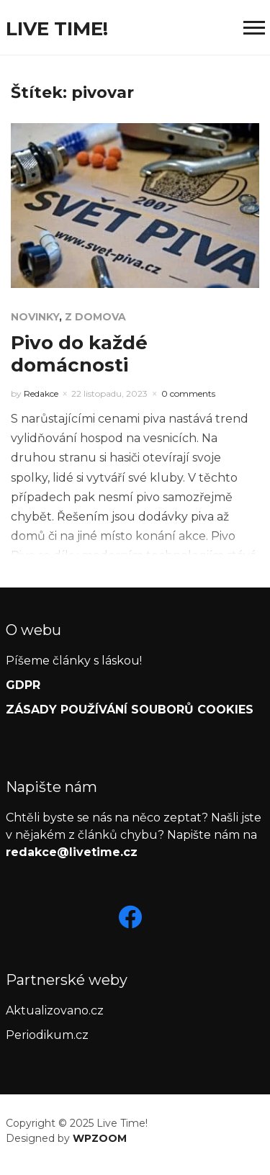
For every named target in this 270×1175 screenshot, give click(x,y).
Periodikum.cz (47, 1035)
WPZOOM (100, 1138)
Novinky (35, 316)
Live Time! (57, 28)
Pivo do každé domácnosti (79, 354)
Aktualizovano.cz (55, 1010)
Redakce (41, 393)
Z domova (95, 316)
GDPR (23, 685)
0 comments (188, 393)
